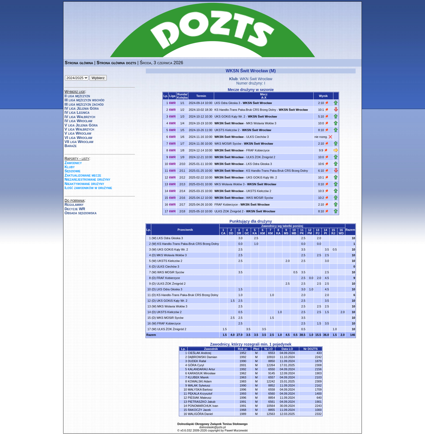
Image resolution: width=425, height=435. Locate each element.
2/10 (182, 163)
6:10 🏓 (323, 170)
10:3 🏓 (323, 191)
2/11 (182, 170)
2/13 (182, 184)
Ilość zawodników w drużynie (88, 188)
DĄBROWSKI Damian (202, 357)
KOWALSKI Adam (200, 381)
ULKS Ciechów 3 (257, 136)
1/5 (182, 130)
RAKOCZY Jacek (199, 409)
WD (341, 233)
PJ (317, 233)
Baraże (71, 146)
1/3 (182, 116)
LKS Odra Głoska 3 (227, 103)
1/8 (182, 150)
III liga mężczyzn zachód (84, 104)
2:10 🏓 (323, 103)
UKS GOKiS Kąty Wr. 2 (229, 116)
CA (223, 233)
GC (246, 233)
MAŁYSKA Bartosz (200, 389)
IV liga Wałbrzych (80, 117)
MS (286, 233)
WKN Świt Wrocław (256, 79)
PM (309, 233)
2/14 (182, 191)
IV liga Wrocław (78, 121)
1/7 (182, 143)
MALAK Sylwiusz (199, 385)
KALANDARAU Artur (201, 369)
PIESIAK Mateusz (199, 397)
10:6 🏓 (323, 163)
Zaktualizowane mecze (83, 175)
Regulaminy (74, 204)
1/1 (182, 103)
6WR (172, 103)
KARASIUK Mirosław (201, 373)
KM (262, 233)
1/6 (182, 136)
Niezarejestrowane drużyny (87, 179)
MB (294, 233)
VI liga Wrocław (78, 137)
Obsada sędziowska (80, 213)
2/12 (182, 177)
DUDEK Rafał (197, 361)
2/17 (182, 204)
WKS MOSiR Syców (227, 143)
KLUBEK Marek (198, 377)
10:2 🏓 (323, 197)
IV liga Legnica (77, 112)
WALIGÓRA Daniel (200, 413)
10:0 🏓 (323, 123)
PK (302, 233)
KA (255, 233)
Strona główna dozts (116, 62)
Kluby (70, 167)
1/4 (182, 123)
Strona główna (79, 62)
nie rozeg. (321, 136)
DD (231, 233)
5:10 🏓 (323, 116)
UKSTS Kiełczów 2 (226, 130)
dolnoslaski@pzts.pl (212, 427)
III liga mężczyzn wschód (84, 100)
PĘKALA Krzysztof (200, 393)
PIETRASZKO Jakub (201, 401)
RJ (333, 233)
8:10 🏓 (323, 130)
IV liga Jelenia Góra (82, 108)
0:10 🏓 (323, 184)
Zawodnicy (73, 163)
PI (325, 233)
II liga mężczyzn (77, 96)
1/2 (182, 109)
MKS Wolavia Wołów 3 (261, 123)
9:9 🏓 (323, 150)
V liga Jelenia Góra (81, 125)
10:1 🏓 (323, 109)
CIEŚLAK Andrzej (199, 353)
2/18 (182, 211)
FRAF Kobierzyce (257, 150)
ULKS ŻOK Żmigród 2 (260, 157)
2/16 (182, 197)
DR (239, 233)
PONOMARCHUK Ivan (203, 405)
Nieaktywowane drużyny (84, 183)
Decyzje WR (75, 209)
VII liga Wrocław (79, 141)
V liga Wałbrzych (79, 129)
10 (353, 238)
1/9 (182, 157)
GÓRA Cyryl (196, 365)
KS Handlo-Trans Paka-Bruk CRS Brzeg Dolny (245, 109)
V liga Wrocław (78, 133)
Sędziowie (73, 171)
